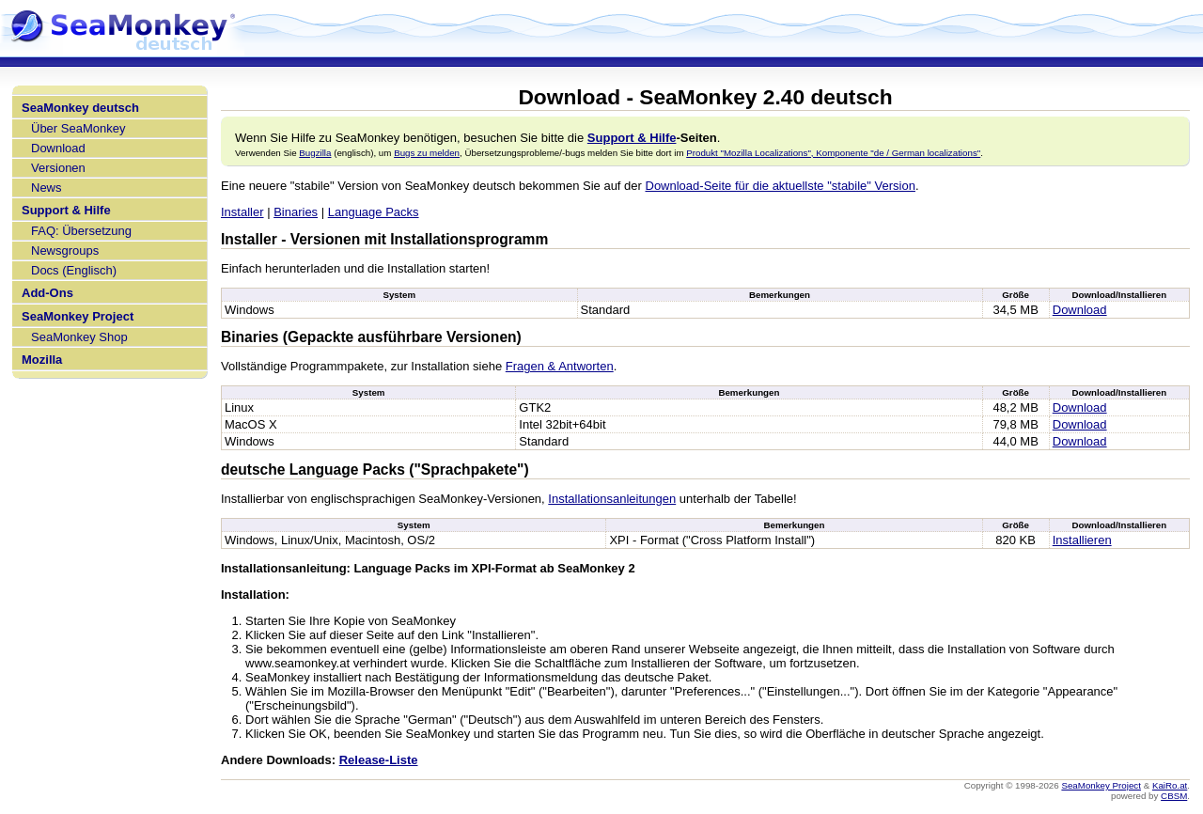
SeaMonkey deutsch (80, 108)
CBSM (1174, 796)
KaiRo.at (1169, 785)
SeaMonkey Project (77, 316)
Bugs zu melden (427, 153)
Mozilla (42, 359)
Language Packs (373, 212)
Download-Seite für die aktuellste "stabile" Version (780, 186)
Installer (242, 212)
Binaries (295, 212)
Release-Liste (378, 760)
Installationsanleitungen (612, 499)
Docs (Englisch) (74, 270)
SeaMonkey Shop (79, 337)
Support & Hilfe (66, 210)
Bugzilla (315, 153)
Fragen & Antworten (560, 366)
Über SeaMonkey (78, 128)
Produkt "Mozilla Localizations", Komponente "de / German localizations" (833, 153)
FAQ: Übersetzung (81, 231)
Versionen (58, 168)
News (46, 187)
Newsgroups (65, 250)
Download (58, 148)
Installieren (1082, 540)
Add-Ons (47, 293)
